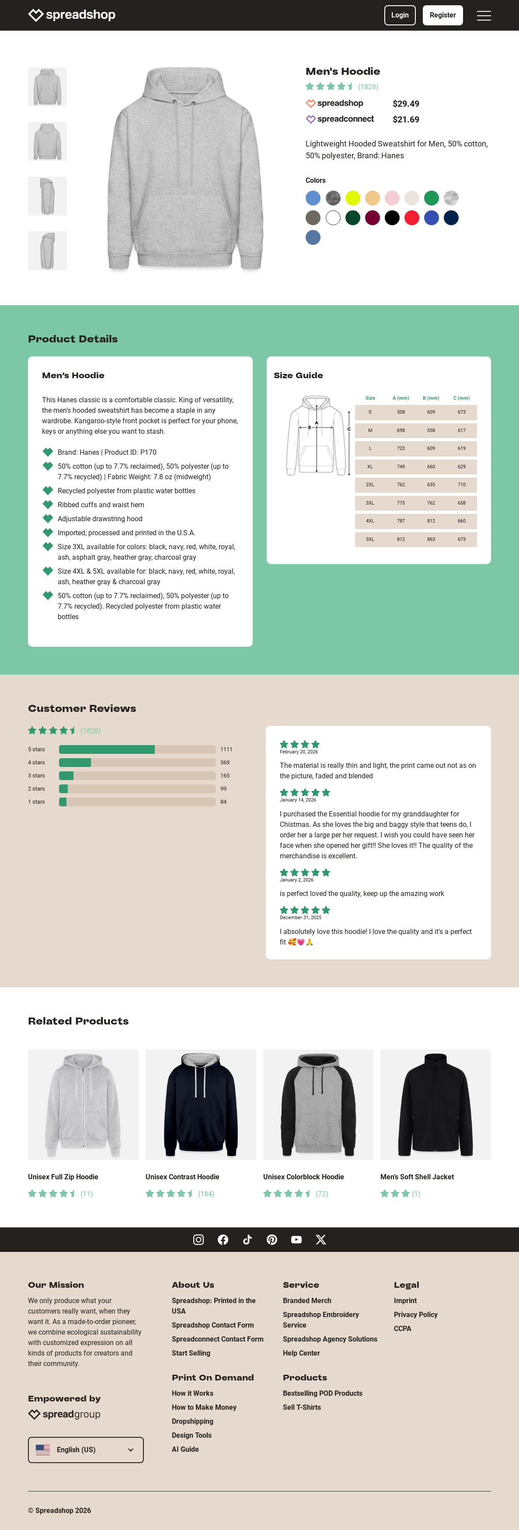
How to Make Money (204, 1407)
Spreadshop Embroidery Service (321, 1319)
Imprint (405, 1300)
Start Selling (191, 1353)
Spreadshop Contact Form (213, 1325)
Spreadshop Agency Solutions (330, 1339)
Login (400, 15)
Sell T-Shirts (302, 1407)
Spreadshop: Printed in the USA (214, 1305)
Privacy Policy (416, 1314)
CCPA (402, 1328)
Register (443, 15)
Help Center (301, 1353)
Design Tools (192, 1435)
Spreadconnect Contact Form (218, 1339)
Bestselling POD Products (322, 1393)
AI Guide (185, 1449)
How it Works (192, 1393)
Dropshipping (192, 1421)
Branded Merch (307, 1300)
